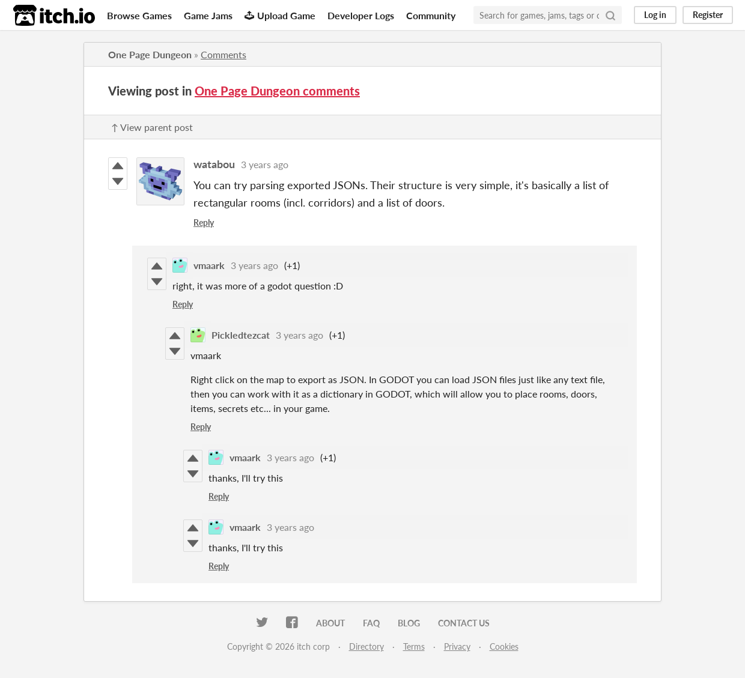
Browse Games (139, 15)
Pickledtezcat (240, 335)
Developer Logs (360, 15)
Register (708, 15)
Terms (414, 646)
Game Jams (208, 15)
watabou (214, 164)
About (330, 623)
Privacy (457, 646)
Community (430, 15)
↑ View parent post (152, 127)
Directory (366, 646)
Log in (655, 15)
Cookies (504, 646)
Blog (409, 623)
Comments (223, 54)
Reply (203, 222)
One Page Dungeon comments (277, 90)
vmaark (209, 265)
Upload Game (280, 15)
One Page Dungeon (150, 54)
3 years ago (264, 164)
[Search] (610, 15)
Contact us (464, 623)
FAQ (371, 623)
